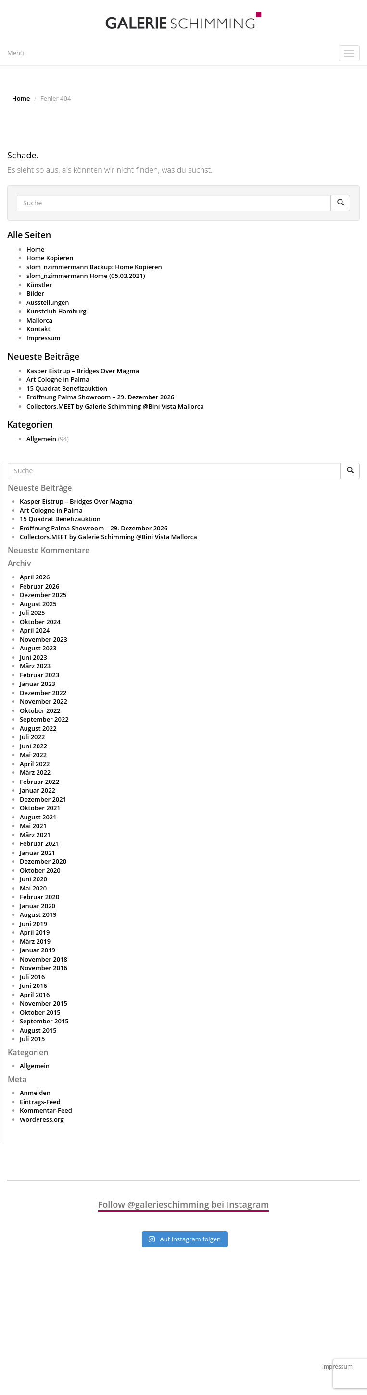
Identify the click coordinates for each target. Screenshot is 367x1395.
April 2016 (35, 994)
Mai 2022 (33, 754)
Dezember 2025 (43, 594)
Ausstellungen (47, 302)
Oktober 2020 (40, 870)
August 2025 (38, 604)
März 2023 (35, 665)
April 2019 (35, 932)
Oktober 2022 (40, 710)
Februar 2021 (39, 843)
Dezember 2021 (43, 799)
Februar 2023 (39, 675)
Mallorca (39, 320)
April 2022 (35, 763)
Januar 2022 (37, 790)
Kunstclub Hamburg (56, 311)
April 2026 (35, 577)
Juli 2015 (32, 1038)
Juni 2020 (33, 879)
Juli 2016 (32, 977)
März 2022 (35, 772)
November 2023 (43, 639)
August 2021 (38, 817)
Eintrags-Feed (40, 1101)
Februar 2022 (39, 781)
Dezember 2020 (43, 861)
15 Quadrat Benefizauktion (66, 388)
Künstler (39, 284)
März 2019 (35, 941)
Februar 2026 (39, 586)
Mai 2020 (33, 888)
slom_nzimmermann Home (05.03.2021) (85, 275)
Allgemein (41, 438)
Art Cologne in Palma (57, 379)
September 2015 (44, 1021)
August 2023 (38, 648)
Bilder (35, 293)
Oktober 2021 (40, 808)
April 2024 (35, 630)
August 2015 (38, 1030)
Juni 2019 (33, 923)
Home (21, 98)
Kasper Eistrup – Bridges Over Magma (82, 370)
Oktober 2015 (40, 1012)
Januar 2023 (37, 683)
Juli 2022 (32, 737)
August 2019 (38, 914)
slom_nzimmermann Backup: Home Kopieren (94, 267)
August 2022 (38, 728)
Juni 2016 (33, 985)
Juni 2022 (33, 746)
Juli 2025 (32, 612)
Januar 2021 (37, 852)
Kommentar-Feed (46, 1110)
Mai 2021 (33, 825)
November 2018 (43, 959)
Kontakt (38, 329)
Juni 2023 (33, 657)
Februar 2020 (39, 896)
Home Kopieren (49, 257)
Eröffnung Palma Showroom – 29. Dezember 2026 (100, 397)
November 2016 (43, 967)
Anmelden (35, 1092)
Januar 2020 (37, 906)
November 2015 (43, 1003)
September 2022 (44, 719)
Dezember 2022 (43, 692)
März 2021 (35, 834)
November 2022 (43, 701)
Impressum (43, 338)
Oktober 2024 (40, 621)
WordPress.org (42, 1119)
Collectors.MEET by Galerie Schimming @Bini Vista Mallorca (115, 406)
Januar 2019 (37, 950)
